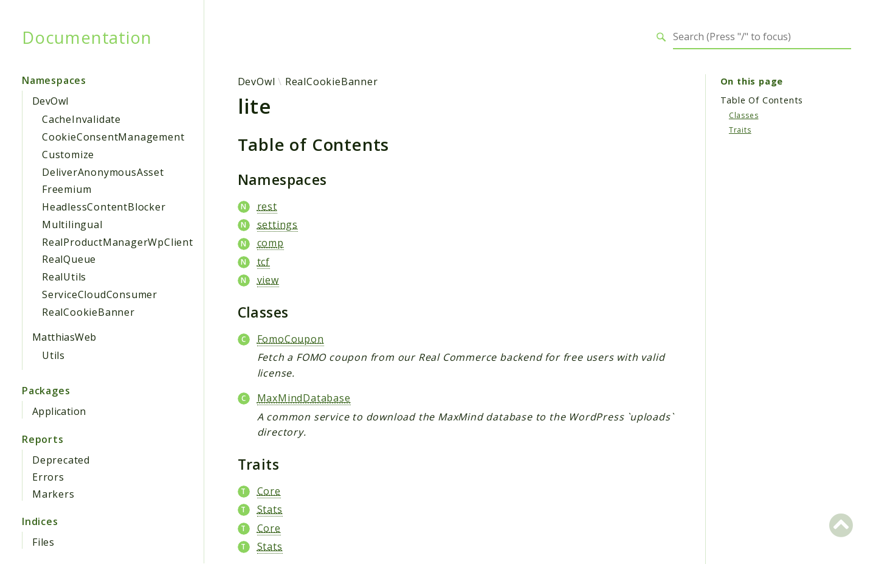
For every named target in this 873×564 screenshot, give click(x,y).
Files (43, 542)
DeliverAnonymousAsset (103, 172)
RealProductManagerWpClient (117, 242)
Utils (53, 355)
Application (59, 411)
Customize (68, 154)
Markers (53, 494)
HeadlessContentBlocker (104, 207)
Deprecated (61, 460)
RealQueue (69, 259)
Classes (744, 115)
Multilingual (72, 224)
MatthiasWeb (64, 337)
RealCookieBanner (88, 312)
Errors (48, 477)
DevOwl (50, 101)
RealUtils (64, 277)
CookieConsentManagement (113, 137)
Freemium (66, 189)
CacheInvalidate (81, 119)
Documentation (86, 37)
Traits (740, 130)
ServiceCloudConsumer (99, 294)
